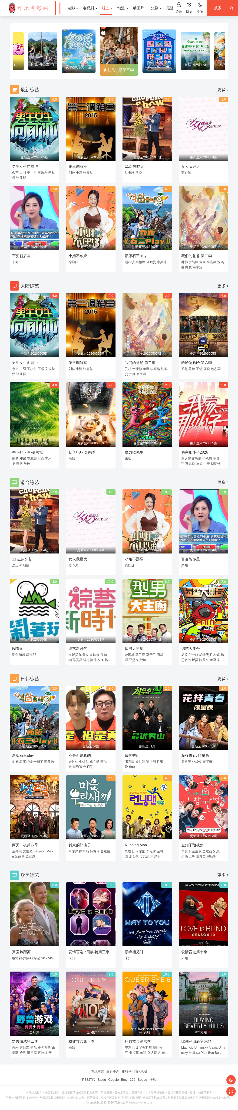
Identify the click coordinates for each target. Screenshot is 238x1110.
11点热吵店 (134, 166)
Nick (44, 958)
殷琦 (143, 660)
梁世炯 (151, 761)
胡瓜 (184, 655)
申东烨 (73, 851)
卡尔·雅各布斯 (40, 1047)
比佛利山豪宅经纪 (196, 1041)
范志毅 (216, 369)
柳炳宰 (211, 856)
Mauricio (187, 1047)
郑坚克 (134, 660)
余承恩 (207, 458)
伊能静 (193, 262)
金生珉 (197, 851)
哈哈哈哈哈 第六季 (196, 363)
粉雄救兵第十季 (82, 1041)
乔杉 (184, 262)
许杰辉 (215, 655)
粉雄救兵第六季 (138, 1041)
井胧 (188, 267)
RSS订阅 (88, 1079)
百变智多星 (21, 256)
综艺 (99, 8)
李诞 (19, 463)
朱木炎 (99, 660)
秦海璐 (32, 458)
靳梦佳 (216, 463)
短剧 (148, 8)
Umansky (201, 1047)
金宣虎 (30, 856)
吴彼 (27, 463)
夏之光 (186, 458)
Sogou (142, 1079)
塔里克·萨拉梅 (37, 1052)
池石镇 (130, 262)
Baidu (102, 1079)
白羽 (23, 172)
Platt (204, 1052)
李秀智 (77, 767)
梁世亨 (190, 856)
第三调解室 (78, 166)
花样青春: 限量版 (195, 755)
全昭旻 (151, 262)
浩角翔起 (18, 655)
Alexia (213, 1047)
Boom (133, 767)
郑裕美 (186, 761)
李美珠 (162, 262)
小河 (79, 172)
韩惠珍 (94, 851)
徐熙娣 (73, 262)
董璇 (202, 262)
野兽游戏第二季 (25, 1041)
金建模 (105, 851)
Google (113, 1079)
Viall (51, 958)
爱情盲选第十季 (194, 952)
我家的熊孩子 (80, 845)
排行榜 (127, 1071)
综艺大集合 (190, 649)
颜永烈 (31, 655)
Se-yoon (39, 851)
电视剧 (82, 8)
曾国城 (130, 655)
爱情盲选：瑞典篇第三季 (89, 952)
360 (132, 1079)
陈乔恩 (140, 655)
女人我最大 (190, 166)
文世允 (28, 851)
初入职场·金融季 (82, 452)
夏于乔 (151, 655)
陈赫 (191, 369)
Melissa (194, 1052)
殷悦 (139, 172)
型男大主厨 (134, 649)
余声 (15, 172)
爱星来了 (42, 64)
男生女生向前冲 (25, 166)
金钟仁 (73, 761)
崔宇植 (207, 761)
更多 (222, 89)
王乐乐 (42, 172)
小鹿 (206, 463)
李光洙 (151, 851)
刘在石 (130, 851)
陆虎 (199, 463)
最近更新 (166, 8)
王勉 (199, 369)
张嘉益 (88, 172)
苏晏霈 (77, 660)
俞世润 (140, 761)
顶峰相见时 (134, 952)
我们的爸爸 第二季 (196, 256)
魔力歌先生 (134, 452)
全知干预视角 (192, 845)
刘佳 (72, 172)
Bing (124, 1079)
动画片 (130, 8)
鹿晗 (206, 369)
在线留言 (97, 1071)
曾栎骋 (88, 660)
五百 (41, 458)
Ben (211, 1052)
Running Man (136, 845)
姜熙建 (144, 856)
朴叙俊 (197, 761)
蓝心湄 (186, 172)
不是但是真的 (80, 755)
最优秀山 (132, 755)
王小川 (32, 172)
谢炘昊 (73, 655)
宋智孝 (155, 856)
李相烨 (140, 262)
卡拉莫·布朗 (137, 1052)
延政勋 (20, 856)
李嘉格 (211, 262)
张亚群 (21, 178)
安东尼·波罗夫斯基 (138, 1047)
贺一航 (193, 655)
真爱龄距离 (21, 952)
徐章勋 (84, 851)
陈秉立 (84, 655)
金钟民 (17, 851)
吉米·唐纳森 (20, 1047)
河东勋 (140, 851)
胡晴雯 (204, 655)
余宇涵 (197, 267)
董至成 (215, 660)
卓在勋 (94, 761)
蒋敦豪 (197, 458)
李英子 (186, 851)
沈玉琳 (130, 172)
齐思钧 (190, 463)
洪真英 (201, 856)
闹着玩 (17, 649)
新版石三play (135, 256)
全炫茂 (207, 851)
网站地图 (140, 1071)
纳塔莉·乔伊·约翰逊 (26, 958)
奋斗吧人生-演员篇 (27, 452)
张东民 (130, 761)
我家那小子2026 (194, 452)
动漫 (114, 8)
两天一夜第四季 (25, 845)
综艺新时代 (78, 649)
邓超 (184, 369)
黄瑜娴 (94, 655)
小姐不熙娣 (78, 256)
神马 (152, 1079)
